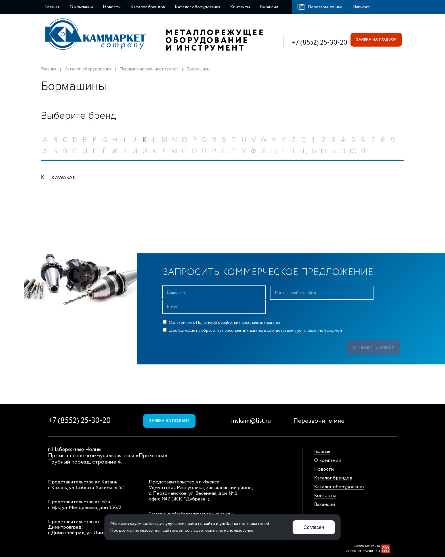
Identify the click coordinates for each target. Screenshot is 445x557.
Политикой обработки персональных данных (238, 308)
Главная (52, 7)
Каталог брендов (148, 7)
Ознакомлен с (221, 308)
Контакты (240, 7)
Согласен (313, 527)
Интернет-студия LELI (363, 537)
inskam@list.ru (251, 407)
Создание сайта (367, 532)
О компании (81, 7)
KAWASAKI (64, 178)
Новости (112, 7)
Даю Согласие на (252, 316)
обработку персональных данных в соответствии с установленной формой (271, 316)
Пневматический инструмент (149, 69)
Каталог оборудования (197, 7)
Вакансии (269, 7)
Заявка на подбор (376, 39)
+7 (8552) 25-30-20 (319, 43)
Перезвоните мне (319, 407)
